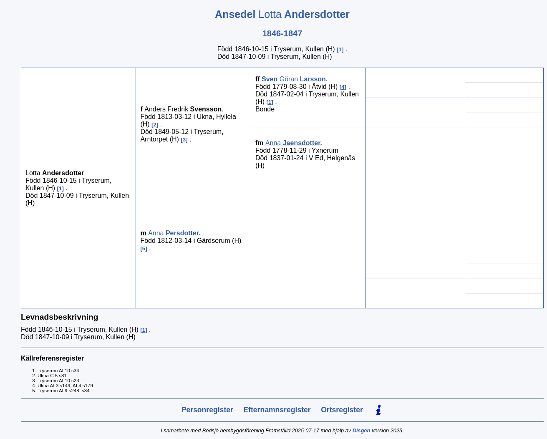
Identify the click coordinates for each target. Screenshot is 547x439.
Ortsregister (342, 410)
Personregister (207, 410)
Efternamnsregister (276, 410)
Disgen (362, 430)
